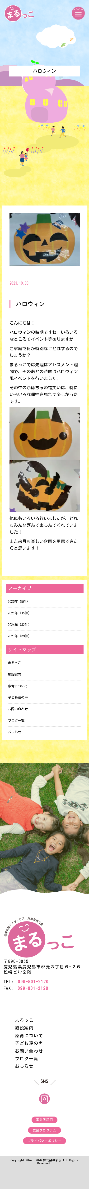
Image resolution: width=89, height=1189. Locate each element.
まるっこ (14, 663)
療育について (18, 686)
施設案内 (14, 674)
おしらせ (14, 732)
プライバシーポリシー (44, 1140)
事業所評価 (44, 1119)
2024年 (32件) (19, 624)
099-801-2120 (33, 982)
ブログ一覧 (16, 720)
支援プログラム (44, 1130)
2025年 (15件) (19, 613)
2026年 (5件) (18, 601)
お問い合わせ (18, 709)
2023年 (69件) (19, 636)
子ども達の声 (18, 697)
